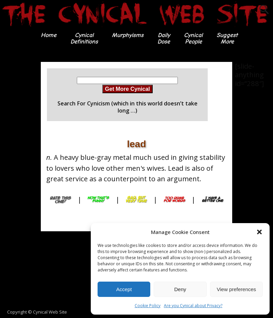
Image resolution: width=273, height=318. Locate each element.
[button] (259, 232)
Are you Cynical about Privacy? (193, 305)
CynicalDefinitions (84, 38)
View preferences (236, 289)
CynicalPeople (193, 38)
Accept (124, 289)
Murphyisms (127, 35)
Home (48, 35)
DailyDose (163, 38)
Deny (180, 289)
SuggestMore (227, 38)
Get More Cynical (127, 89)
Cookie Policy (147, 305)
